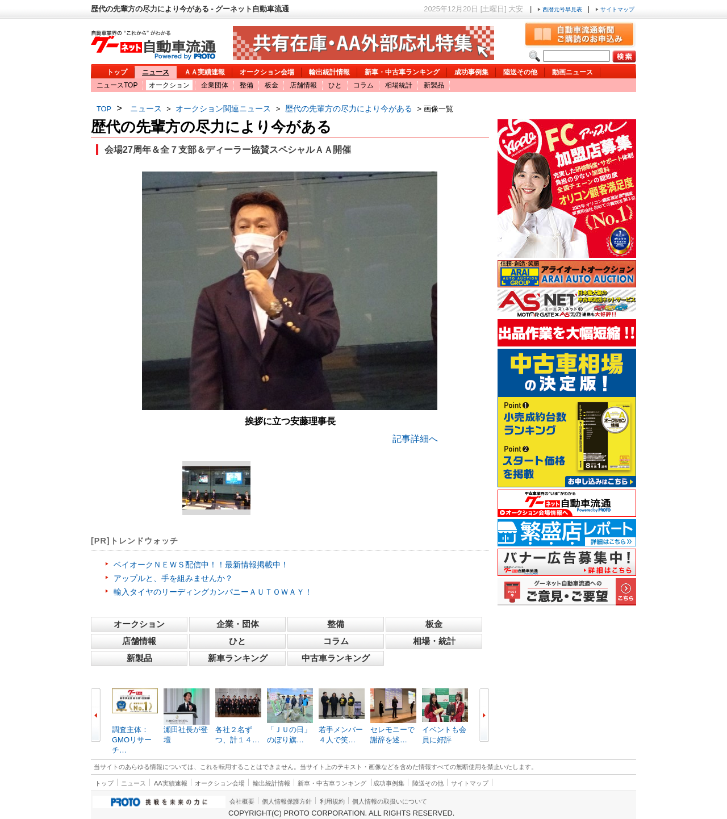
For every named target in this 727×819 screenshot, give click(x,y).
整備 (246, 85)
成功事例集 (471, 72)
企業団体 (214, 85)
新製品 (434, 85)
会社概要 (241, 801)
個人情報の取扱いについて (389, 801)
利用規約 (332, 801)
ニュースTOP (117, 85)
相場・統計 (434, 641)
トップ (117, 72)
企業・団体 (237, 624)
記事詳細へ (415, 439)
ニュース (155, 72)
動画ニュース (572, 72)
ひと (335, 85)
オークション (169, 85)
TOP (104, 109)
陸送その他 (520, 72)
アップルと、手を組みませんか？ (173, 578)
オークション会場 (267, 72)
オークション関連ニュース (223, 108)
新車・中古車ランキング (402, 72)
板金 (271, 85)
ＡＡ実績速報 (204, 72)
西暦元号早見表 (560, 9)
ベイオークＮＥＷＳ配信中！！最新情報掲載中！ (201, 564)
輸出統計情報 (329, 72)
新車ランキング (238, 658)
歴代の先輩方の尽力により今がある (348, 108)
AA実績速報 (170, 783)
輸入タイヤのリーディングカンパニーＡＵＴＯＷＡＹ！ (213, 591)
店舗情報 (303, 85)
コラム (363, 85)
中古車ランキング (336, 658)
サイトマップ (614, 9)
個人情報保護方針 (287, 801)
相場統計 (398, 85)
